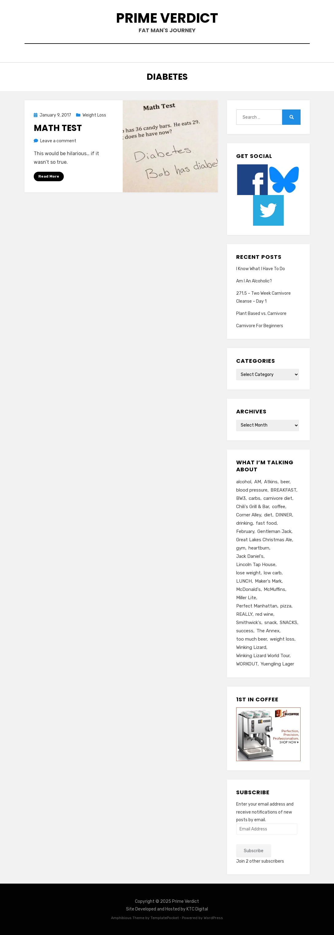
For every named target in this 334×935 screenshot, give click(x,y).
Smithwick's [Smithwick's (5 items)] (248, 622)
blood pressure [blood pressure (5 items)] (251, 490)
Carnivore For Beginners (259, 325)
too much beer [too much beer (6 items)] (251, 639)
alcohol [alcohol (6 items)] (243, 482)
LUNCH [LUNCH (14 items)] (244, 581)
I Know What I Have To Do (260, 268)
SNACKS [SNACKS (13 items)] (288, 622)
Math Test (58, 128)
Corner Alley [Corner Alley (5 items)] (248, 515)
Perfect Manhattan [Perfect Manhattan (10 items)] (256, 606)
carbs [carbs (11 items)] (254, 498)
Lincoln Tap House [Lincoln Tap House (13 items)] (255, 564)
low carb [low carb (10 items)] (273, 573)
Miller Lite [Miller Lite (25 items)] (246, 597)
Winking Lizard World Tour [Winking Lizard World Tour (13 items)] (263, 655)
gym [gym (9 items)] (240, 548)
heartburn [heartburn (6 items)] (258, 548)
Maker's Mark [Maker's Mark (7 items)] (268, 581)
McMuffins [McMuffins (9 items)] (274, 589)
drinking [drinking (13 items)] (244, 523)
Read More (48, 176)
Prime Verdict (167, 18)
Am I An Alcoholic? (254, 281)
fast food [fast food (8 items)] (266, 523)
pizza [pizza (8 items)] (285, 606)
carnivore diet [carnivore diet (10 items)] (277, 498)
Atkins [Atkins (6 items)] (271, 482)
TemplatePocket (165, 918)
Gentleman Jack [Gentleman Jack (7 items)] (274, 531)
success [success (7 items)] (244, 631)
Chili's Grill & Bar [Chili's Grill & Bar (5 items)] (252, 506)
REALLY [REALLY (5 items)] (244, 614)
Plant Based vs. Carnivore (261, 313)
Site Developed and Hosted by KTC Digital (167, 909)
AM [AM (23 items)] (257, 482)
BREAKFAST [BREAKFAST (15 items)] (283, 490)
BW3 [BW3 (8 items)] (241, 498)
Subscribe (253, 850)
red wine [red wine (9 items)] (264, 614)
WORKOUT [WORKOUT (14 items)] (247, 664)
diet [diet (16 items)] (268, 515)
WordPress (213, 918)
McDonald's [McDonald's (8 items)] (248, 589)
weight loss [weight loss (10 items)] (282, 639)
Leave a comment (58, 141)
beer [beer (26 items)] (285, 482)
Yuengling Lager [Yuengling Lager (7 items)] (277, 664)
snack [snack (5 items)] (270, 622)
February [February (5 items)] (245, 531)
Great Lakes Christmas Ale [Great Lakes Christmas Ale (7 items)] (264, 539)
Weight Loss (94, 115)
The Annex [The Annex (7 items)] (267, 631)
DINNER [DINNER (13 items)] (283, 515)
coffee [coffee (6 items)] (278, 506)
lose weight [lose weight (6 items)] (248, 573)
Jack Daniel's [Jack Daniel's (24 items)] (249, 556)
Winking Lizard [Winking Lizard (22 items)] (251, 647)
